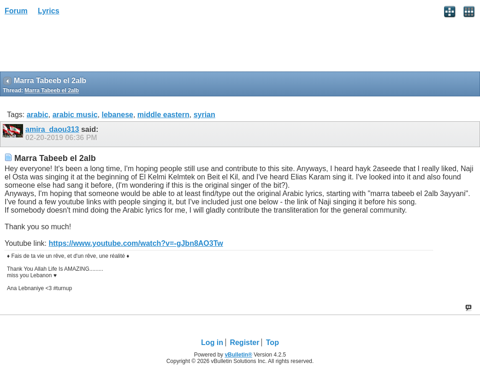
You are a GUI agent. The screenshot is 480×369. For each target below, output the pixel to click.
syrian (204, 115)
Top (272, 342)
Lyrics (48, 11)
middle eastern (163, 115)
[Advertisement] (74, 47)
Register (244, 342)
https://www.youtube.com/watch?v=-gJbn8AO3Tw (135, 243)
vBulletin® (238, 354)
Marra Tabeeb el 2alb (51, 90)
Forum (16, 11)
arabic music (75, 115)
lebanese (117, 115)
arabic (37, 115)
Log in (212, 342)
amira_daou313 (52, 129)
